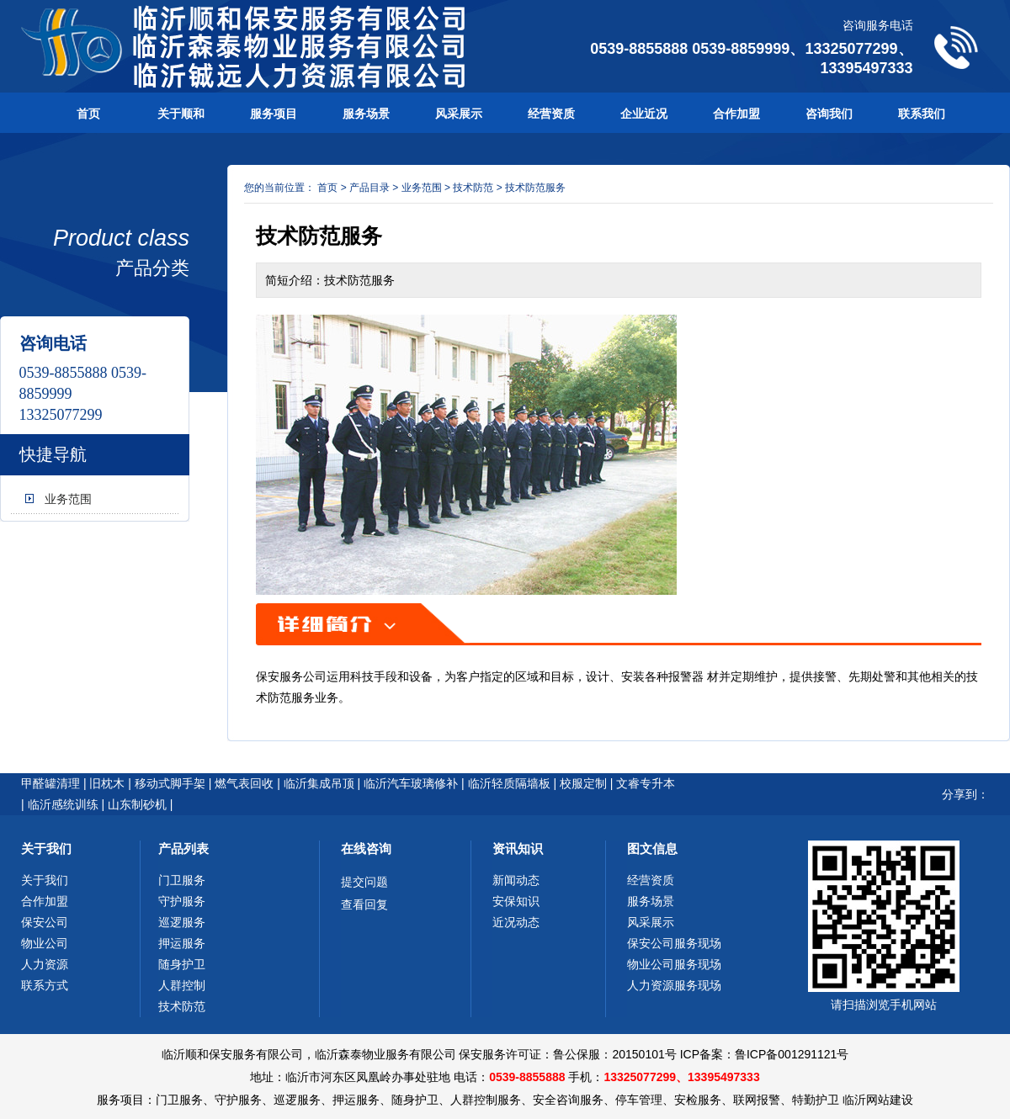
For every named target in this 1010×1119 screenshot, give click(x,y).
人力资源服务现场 (674, 985)
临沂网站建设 (878, 1099)
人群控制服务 (485, 1099)
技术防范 (473, 188)
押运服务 (181, 943)
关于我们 (46, 848)
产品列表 (183, 848)
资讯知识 (517, 848)
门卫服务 (181, 880)
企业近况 (643, 113)
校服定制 (583, 783)
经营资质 (551, 113)
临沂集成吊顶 (319, 783)
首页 (88, 113)
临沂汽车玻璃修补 (411, 783)
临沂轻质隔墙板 (509, 783)
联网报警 (756, 1099)
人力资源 (44, 964)
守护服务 (181, 901)
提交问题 (364, 881)
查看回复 (364, 904)
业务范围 (68, 499)
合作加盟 (736, 113)
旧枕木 (107, 783)
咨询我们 (829, 113)
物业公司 (44, 943)
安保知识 (516, 901)
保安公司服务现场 (674, 943)
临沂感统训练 (63, 804)
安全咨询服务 (568, 1099)
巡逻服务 (181, 922)
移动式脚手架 (170, 783)
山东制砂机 (137, 804)
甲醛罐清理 (50, 783)
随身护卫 (181, 964)
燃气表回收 (244, 783)
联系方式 (44, 985)
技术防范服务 (535, 188)
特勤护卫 (815, 1099)
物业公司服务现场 (674, 964)
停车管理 (638, 1099)
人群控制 (181, 985)
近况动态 (516, 922)
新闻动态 (516, 880)
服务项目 (273, 113)
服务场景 (366, 113)
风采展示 (458, 113)
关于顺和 (181, 113)
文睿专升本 (645, 783)
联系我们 (921, 113)
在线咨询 (366, 848)
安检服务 (697, 1099)
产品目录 (369, 188)
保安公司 (44, 922)
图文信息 (652, 848)
